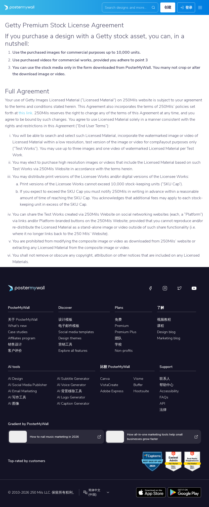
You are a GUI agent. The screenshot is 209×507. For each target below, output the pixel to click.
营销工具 (65, 344)
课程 (160, 325)
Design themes (70, 338)
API (162, 403)
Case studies (18, 332)
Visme (138, 378)
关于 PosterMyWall (23, 319)
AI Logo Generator (71, 397)
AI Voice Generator (71, 385)
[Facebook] (150, 288)
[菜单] (200, 7)
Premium (122, 325)
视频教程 (164, 319)
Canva (105, 378)
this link (25, 113)
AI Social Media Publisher (27, 385)
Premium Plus (125, 332)
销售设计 (15, 344)
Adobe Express (112, 391)
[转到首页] (17, 7)
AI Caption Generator (73, 403)
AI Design (15, 378)
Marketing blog (168, 338)
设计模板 (65, 319)
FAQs (164, 397)
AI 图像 (13, 403)
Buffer (138, 385)
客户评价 (15, 350)
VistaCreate (109, 385)
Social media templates (76, 332)
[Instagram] (165, 288)
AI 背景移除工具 (69, 391)
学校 (118, 344)
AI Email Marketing (22, 391)
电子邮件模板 (68, 325)
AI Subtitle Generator (73, 378)
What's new (17, 325)
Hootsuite (141, 391)
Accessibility (169, 391)
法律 (163, 409)
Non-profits (124, 350)
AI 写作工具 (17, 397)
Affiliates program (21, 338)
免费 (118, 319)
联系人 (165, 378)
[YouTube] (194, 288)
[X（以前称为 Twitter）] (179, 288)
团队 (118, 338)
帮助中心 (166, 385)
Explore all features (72, 350)
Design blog (166, 332)
